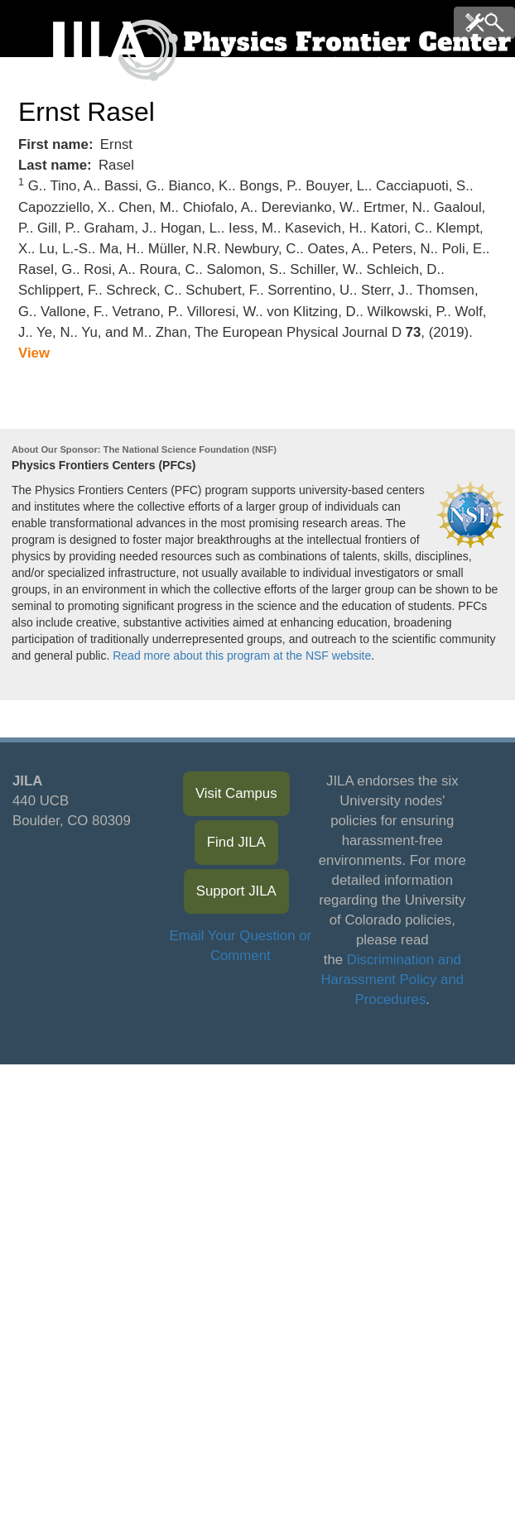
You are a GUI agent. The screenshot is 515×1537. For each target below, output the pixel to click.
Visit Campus (236, 793)
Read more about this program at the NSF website (242, 655)
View (34, 353)
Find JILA (236, 842)
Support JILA (236, 891)
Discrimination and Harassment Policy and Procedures (392, 979)
